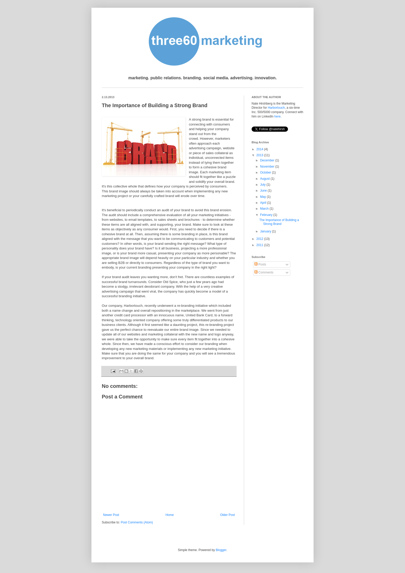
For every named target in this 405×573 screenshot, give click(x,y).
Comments (263, 272)
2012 (260, 239)
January (266, 231)
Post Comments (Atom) (137, 522)
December (267, 160)
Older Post (227, 515)
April (263, 203)
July (263, 184)
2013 (260, 155)
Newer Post (111, 515)
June (264, 190)
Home (170, 515)
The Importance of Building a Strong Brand (279, 221)
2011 (260, 245)
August (265, 178)
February (266, 215)
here (277, 116)
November (267, 166)
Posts (260, 264)
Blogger (221, 550)
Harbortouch (276, 107)
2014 (260, 149)
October (266, 172)
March (265, 208)
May (263, 197)
